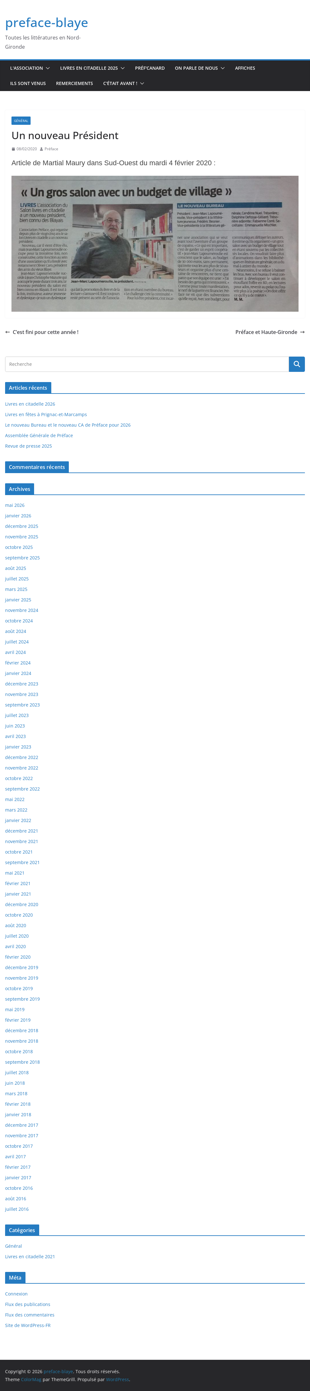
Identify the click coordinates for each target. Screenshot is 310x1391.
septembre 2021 (22, 862)
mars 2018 (16, 1093)
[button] (46, 68)
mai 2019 (15, 1009)
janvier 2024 (18, 673)
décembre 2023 (21, 684)
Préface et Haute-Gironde (270, 332)
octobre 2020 (19, 915)
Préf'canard (150, 68)
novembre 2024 (21, 610)
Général (21, 120)
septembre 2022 (22, 789)
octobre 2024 (19, 621)
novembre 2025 (21, 537)
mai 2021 (15, 873)
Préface (51, 149)
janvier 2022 (18, 820)
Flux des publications (27, 1304)
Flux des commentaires (29, 1315)
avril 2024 (15, 652)
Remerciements (74, 83)
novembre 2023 (21, 694)
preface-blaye (46, 22)
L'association (26, 68)
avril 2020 (15, 946)
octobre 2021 (19, 852)
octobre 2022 (19, 778)
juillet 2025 (17, 579)
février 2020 (18, 957)
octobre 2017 (19, 1146)
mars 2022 (16, 810)
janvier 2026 (18, 516)
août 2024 (15, 631)
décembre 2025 (21, 526)
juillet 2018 (17, 1072)
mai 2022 (15, 799)
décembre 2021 (21, 831)
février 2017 (18, 1167)
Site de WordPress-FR (28, 1325)
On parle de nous (196, 68)
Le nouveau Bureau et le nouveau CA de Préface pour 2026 (68, 425)
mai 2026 (15, 505)
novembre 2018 (21, 1041)
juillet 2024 (17, 642)
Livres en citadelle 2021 (30, 1256)
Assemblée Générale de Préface (39, 435)
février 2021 (18, 883)
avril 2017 (15, 1156)
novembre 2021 (21, 841)
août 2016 (15, 1199)
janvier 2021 (18, 894)
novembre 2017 (21, 1135)
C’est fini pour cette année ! (41, 332)
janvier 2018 (18, 1114)
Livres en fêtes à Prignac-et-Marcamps (46, 414)
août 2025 (15, 568)
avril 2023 (15, 736)
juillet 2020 (17, 936)
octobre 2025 (19, 547)
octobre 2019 (19, 988)
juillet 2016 (17, 1209)
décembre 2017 (21, 1125)
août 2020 (15, 925)
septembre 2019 (22, 999)
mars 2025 (16, 589)
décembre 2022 (21, 757)
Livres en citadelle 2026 (30, 404)
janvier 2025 (18, 600)
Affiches (245, 68)
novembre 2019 (21, 978)
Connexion (16, 1294)
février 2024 (18, 663)
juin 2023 (15, 726)
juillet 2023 (17, 715)
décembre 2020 (21, 904)
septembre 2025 (22, 558)
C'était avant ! (120, 83)
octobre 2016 (19, 1188)
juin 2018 (15, 1083)
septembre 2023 (22, 705)
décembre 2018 (21, 1030)
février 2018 (18, 1104)
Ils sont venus (28, 83)
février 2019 (18, 1020)
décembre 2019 (21, 967)
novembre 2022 (21, 768)
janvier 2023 (18, 747)
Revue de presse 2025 (28, 446)
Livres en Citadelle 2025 (89, 68)
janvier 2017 (18, 1178)
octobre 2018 (19, 1051)
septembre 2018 (22, 1062)
